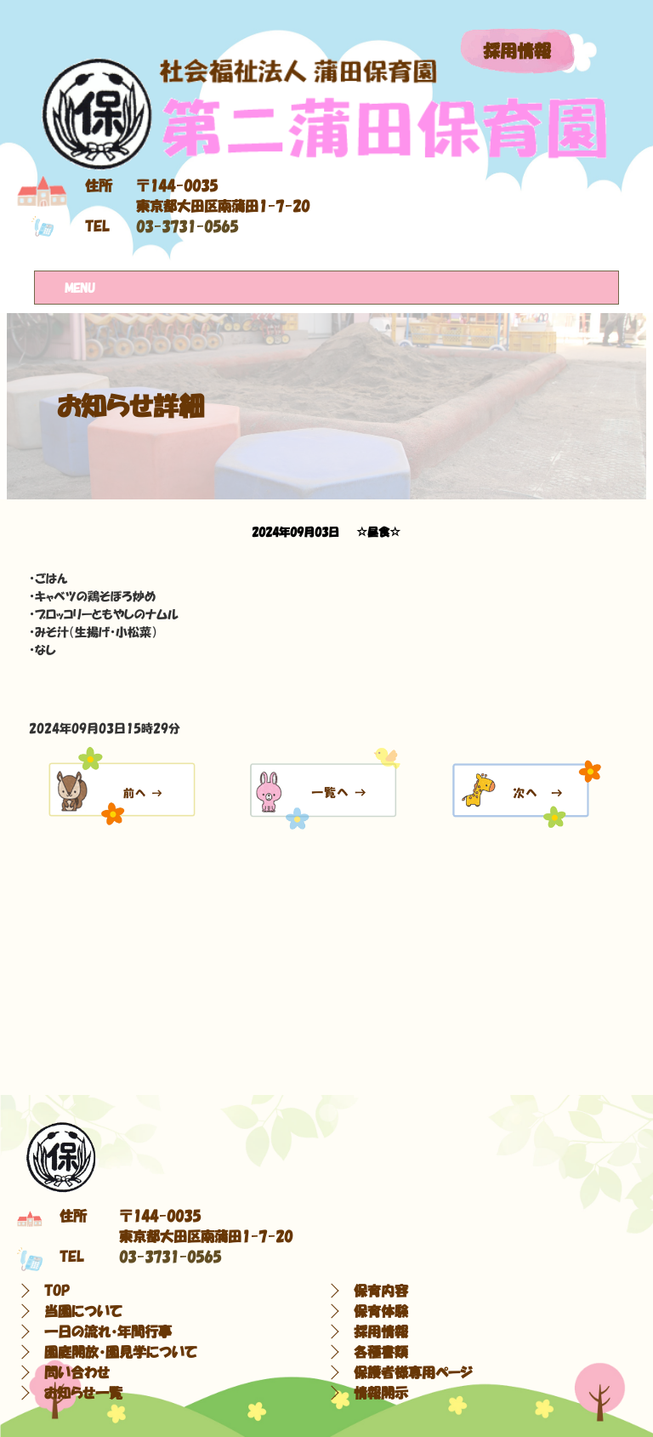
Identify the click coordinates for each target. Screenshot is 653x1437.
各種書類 (381, 1352)
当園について (83, 1311)
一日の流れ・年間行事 (108, 1331)
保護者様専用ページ (413, 1372)
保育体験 (381, 1311)
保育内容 (381, 1290)
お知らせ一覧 (83, 1393)
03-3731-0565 (187, 226)
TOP (57, 1290)
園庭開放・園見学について (120, 1352)
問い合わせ (77, 1372)
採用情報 (517, 51)
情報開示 (381, 1393)
